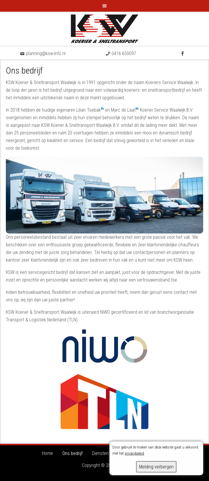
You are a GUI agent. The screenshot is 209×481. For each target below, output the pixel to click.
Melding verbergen (156, 467)
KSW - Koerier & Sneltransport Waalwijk (104, 28)
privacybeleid (134, 453)
